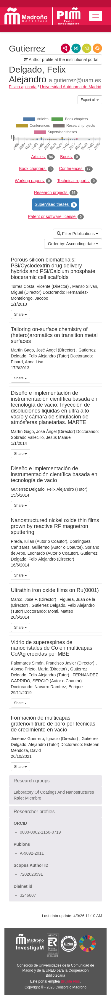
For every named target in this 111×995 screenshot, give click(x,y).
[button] (55, 781)
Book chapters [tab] (36, 168)
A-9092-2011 (32, 853)
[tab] (55, 781)
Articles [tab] (43, 157)
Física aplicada (22, 86)
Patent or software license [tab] (56, 216)
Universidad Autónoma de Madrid (70, 86)
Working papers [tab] (33, 181)
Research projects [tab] (56, 192)
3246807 (28, 895)
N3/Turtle (86, 48)
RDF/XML (65, 48)
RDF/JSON (97, 48)
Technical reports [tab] (76, 181)
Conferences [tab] (76, 168)
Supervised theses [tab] (56, 204)
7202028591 (31, 874)
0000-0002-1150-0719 (40, 832)
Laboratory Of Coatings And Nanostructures (54, 792)
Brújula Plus (70, 981)
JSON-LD (76, 48)
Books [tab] (70, 157)
